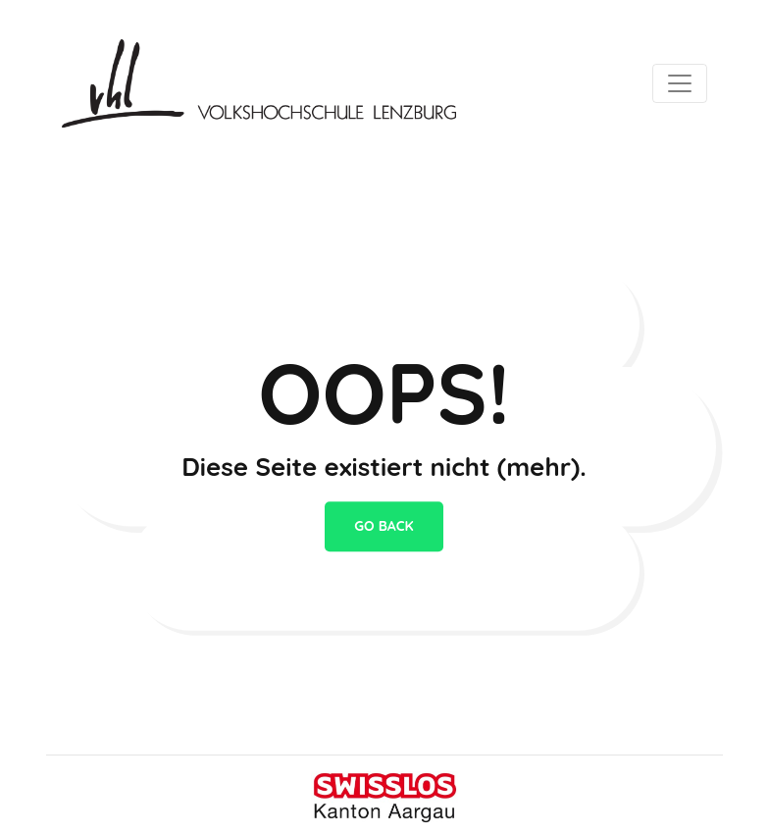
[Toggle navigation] (679, 83)
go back (383, 526)
